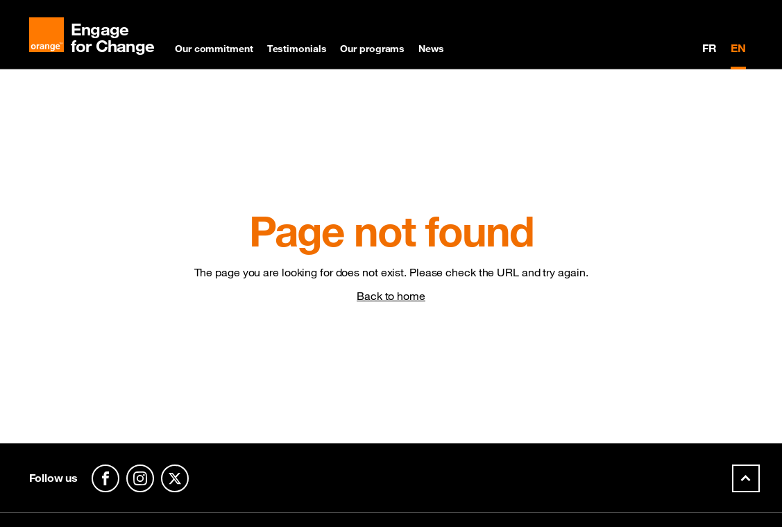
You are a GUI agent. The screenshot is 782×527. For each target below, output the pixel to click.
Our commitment (214, 48)
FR (709, 48)
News (431, 48)
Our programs (372, 48)
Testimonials (297, 48)
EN (738, 48)
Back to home (391, 296)
